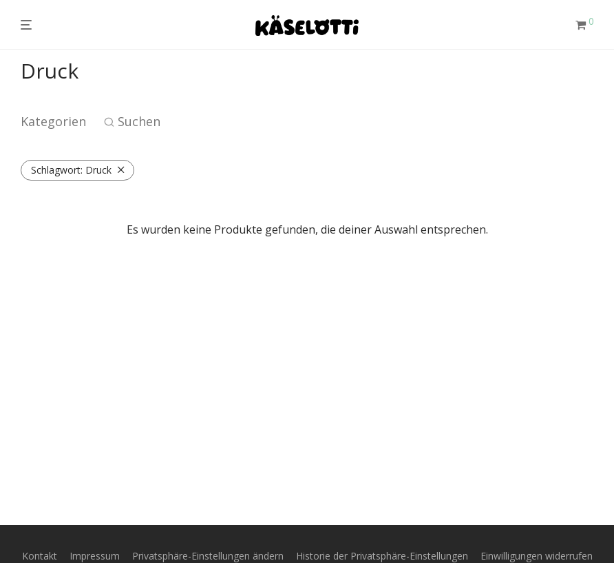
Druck (71, 169)
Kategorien (53, 121)
